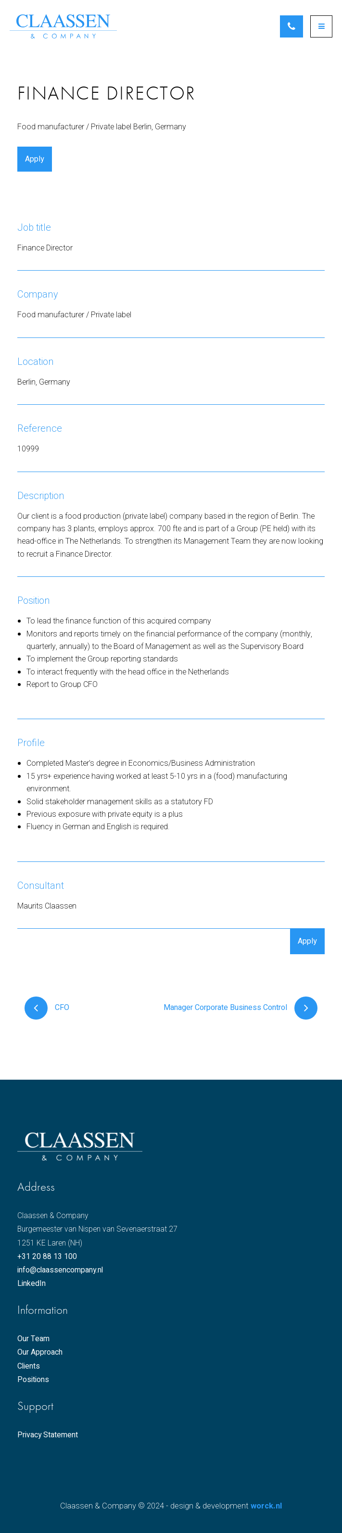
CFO (47, 1008)
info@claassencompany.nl (60, 1270)
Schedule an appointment (291, 26)
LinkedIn (31, 1284)
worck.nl (266, 1506)
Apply (34, 159)
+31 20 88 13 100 (47, 1256)
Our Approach (40, 1353)
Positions (33, 1379)
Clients (28, 1366)
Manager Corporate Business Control (240, 1008)
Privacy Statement (47, 1435)
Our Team (33, 1339)
